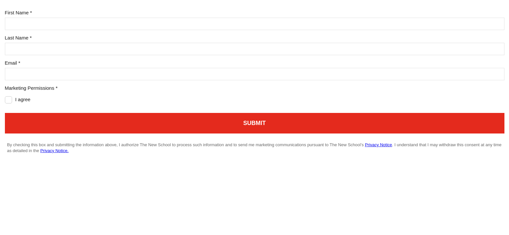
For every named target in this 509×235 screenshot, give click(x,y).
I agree (23, 99)
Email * (13, 63)
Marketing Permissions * (31, 88)
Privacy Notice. (54, 150)
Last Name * (18, 37)
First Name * (18, 12)
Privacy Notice (378, 144)
